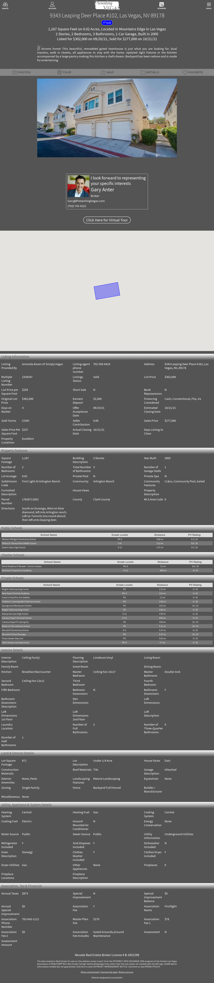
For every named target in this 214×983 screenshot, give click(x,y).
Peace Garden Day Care (12, 638)
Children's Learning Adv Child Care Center (21, 601)
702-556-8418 (101, 364)
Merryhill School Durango (14, 634)
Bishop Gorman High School (15, 613)
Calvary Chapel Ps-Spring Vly (15, 622)
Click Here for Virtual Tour (107, 220)
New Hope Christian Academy (15, 593)
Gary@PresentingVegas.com (86, 201)
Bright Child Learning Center (15, 589)
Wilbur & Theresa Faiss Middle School (19, 543)
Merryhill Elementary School (15, 630)
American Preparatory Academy (17, 570)
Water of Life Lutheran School (16, 626)
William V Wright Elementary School (19, 539)
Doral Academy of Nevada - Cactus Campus (21, 566)
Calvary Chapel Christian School (17, 618)
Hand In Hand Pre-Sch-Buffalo (16, 597)
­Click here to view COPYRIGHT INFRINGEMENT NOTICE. (102, 966)
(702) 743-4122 (77, 206)
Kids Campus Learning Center (15, 642)
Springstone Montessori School (17, 605)
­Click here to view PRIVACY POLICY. (144, 966)
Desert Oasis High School (14, 547)
